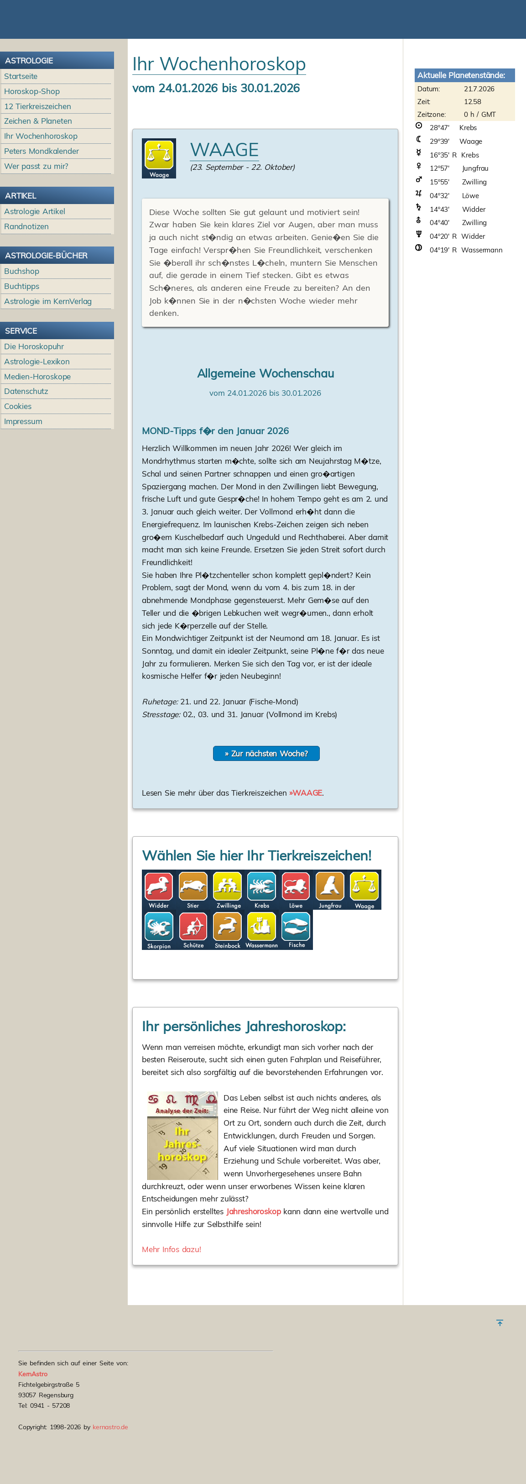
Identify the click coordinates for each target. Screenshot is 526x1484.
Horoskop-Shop (32, 143)
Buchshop (21, 323)
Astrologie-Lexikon (37, 414)
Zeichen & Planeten (38, 173)
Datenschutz (26, 443)
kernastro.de (110, 1453)
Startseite (20, 128)
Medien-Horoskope (37, 428)
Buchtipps (21, 338)
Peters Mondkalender (41, 203)
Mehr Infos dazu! (171, 1301)
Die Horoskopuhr (34, 399)
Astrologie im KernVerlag (48, 353)
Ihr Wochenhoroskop (41, 188)
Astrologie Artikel (34, 263)
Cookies (17, 458)
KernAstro (32, 1400)
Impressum (23, 473)
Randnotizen (26, 278)
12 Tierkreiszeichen (37, 158)
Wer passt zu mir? (36, 218)
